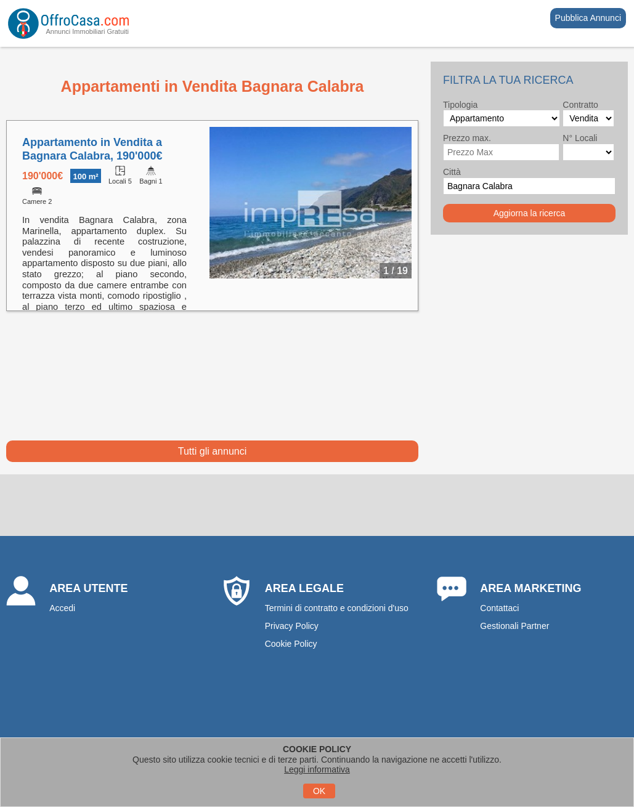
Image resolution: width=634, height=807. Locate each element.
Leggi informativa (317, 769)
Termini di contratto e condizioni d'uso (336, 608)
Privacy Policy (292, 626)
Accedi (62, 608)
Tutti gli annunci (212, 451)
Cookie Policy (291, 644)
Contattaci (499, 608)
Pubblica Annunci (588, 18)
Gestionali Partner (514, 626)
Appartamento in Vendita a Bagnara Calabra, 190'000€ (92, 149)
